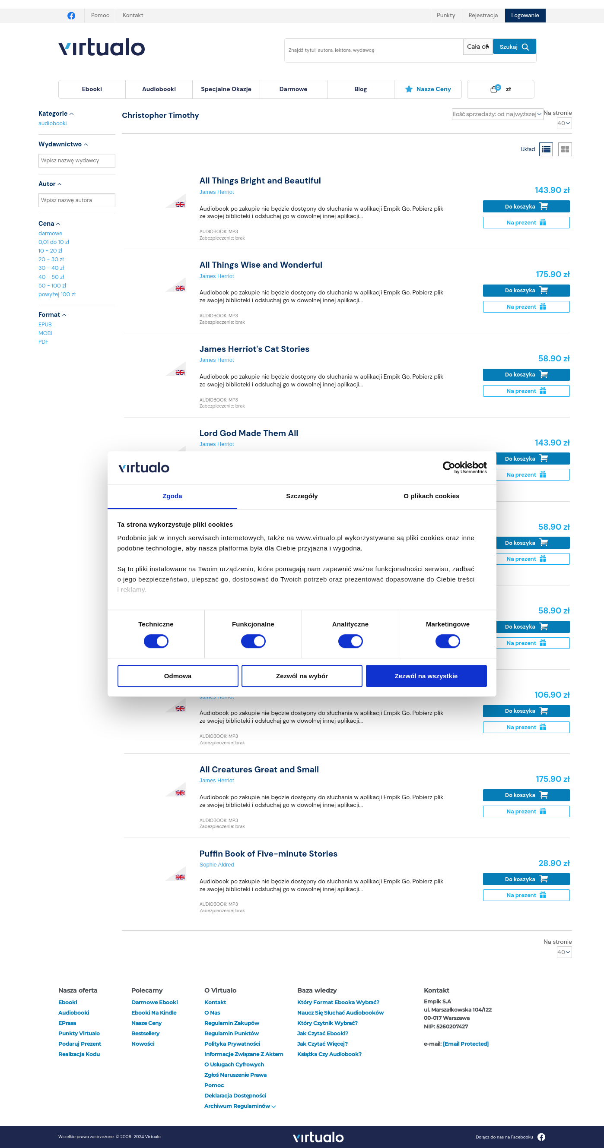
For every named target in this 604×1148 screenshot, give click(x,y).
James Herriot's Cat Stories (255, 349)
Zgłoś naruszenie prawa (235, 1075)
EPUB (45, 324)
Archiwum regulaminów (240, 1106)
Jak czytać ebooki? (322, 1033)
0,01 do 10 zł (53, 242)
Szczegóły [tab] (302, 496)
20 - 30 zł (51, 259)
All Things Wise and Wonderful (261, 264)
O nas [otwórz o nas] (212, 1012)
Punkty (446, 15)
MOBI (45, 333)
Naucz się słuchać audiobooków (340, 1012)
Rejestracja (483, 15)
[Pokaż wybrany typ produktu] (478, 47)
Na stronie (558, 113)
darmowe (294, 89)
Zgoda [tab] (172, 496)
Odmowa (177, 676)
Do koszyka (526, 206)
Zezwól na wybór (302, 676)
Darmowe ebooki (154, 1002)
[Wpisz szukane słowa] (368, 50)
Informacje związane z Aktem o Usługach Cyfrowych (243, 1059)
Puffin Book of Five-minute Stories (269, 853)
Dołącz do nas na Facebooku (510, 1137)
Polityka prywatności (232, 1043)
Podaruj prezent (79, 1043)
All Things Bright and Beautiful (260, 180)
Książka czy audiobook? (329, 1054)
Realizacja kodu (79, 1054)
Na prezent (526, 222)
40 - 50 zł (51, 277)
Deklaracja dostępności (235, 1095)
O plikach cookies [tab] (431, 496)
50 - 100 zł (52, 285)
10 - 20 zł (50, 250)
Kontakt (133, 15)
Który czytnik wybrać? (327, 1023)
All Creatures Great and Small (259, 769)
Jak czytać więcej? (322, 1043)
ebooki (67, 1002)
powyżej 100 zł (57, 294)
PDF (43, 341)
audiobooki (52, 123)
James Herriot (217, 192)
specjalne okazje (226, 89)
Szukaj (515, 47)
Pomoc (100, 15)
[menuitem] (92, 89)
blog (360, 89)
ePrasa (67, 1023)
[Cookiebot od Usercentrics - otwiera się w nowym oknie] (449, 467)
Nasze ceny (428, 89)
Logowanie (525, 15)
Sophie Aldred (217, 864)
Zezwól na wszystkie (426, 676)
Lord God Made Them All (249, 433)
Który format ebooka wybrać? (338, 1002)
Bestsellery (145, 1033)
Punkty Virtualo (79, 1033)
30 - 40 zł (51, 268)
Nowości (142, 1043)
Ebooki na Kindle (153, 1012)
